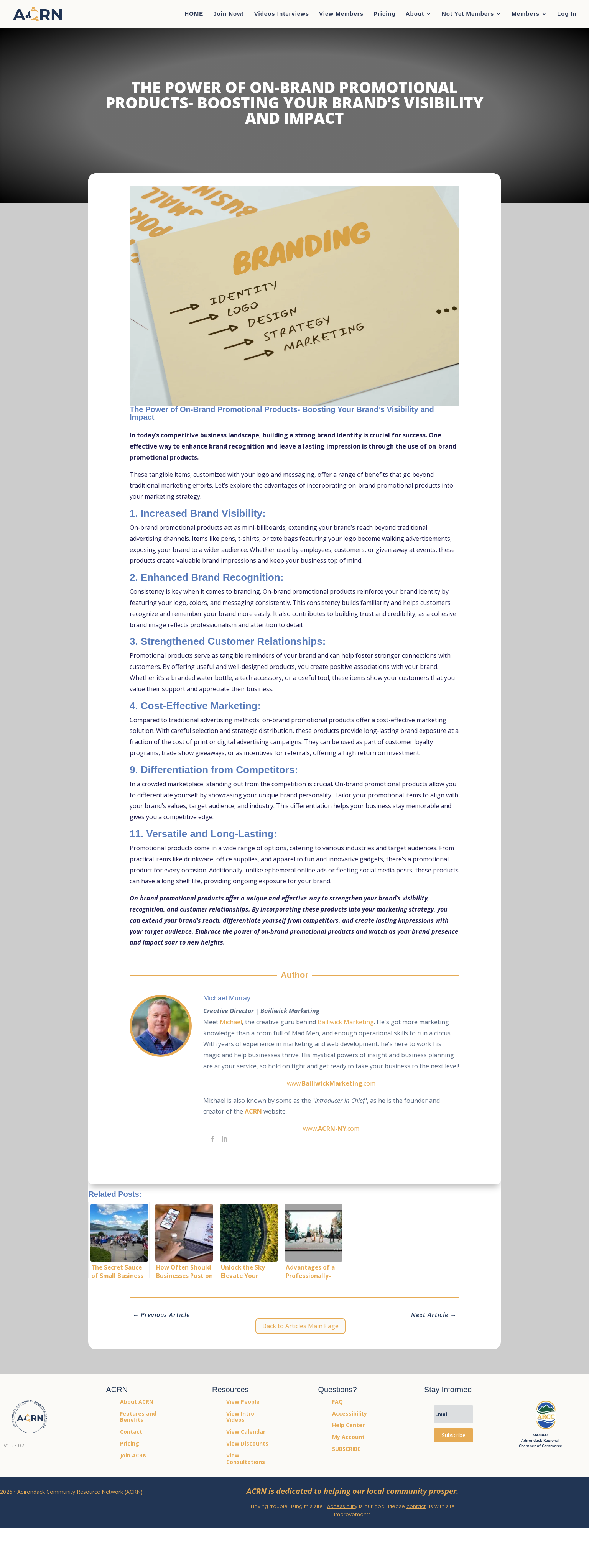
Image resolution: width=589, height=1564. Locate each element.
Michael (231, 1022)
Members (526, 14)
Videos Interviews (281, 14)
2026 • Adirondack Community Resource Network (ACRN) (71, 1491)
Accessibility (342, 1506)
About (415, 14)
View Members (341, 14)
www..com (331, 1083)
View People (243, 1401)
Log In (567, 14)
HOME (193, 14)
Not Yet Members (468, 14)
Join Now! (228, 14)
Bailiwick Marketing (346, 1022)
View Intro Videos (240, 1417)
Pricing (384, 14)
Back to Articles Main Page (300, 1326)
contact (416, 1506)
